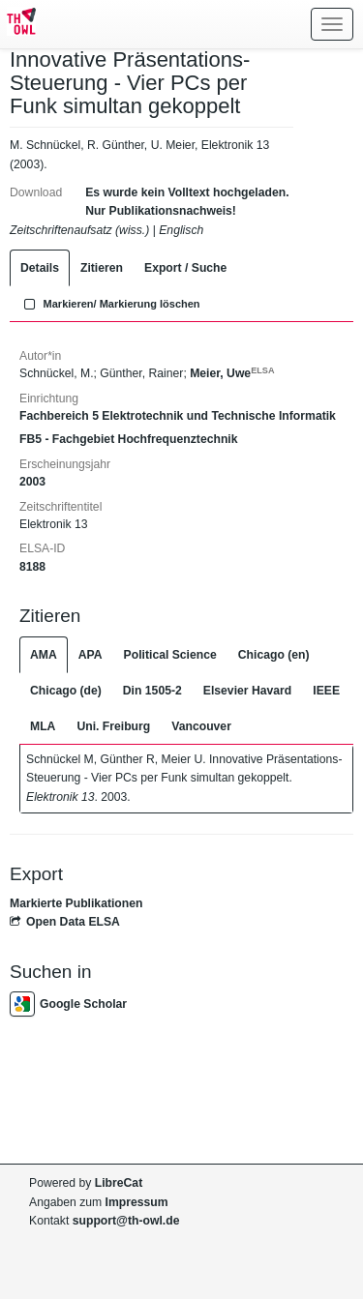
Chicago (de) (66, 690)
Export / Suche (185, 268)
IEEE (326, 690)
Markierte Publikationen (76, 903)
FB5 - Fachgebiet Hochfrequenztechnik (128, 439)
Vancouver (201, 726)
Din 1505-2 (152, 690)
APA (90, 655)
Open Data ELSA (65, 922)
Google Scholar (68, 1004)
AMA (43, 655)
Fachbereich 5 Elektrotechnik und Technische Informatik (177, 416)
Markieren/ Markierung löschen (110, 304)
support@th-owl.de (126, 1220)
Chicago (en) (274, 655)
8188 (32, 567)
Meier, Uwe (232, 373)
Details (39, 268)
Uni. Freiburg (113, 726)
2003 (32, 481)
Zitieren (101, 268)
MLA (42, 726)
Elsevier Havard (247, 690)
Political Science (170, 655)
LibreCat (118, 1183)
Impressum (137, 1202)
